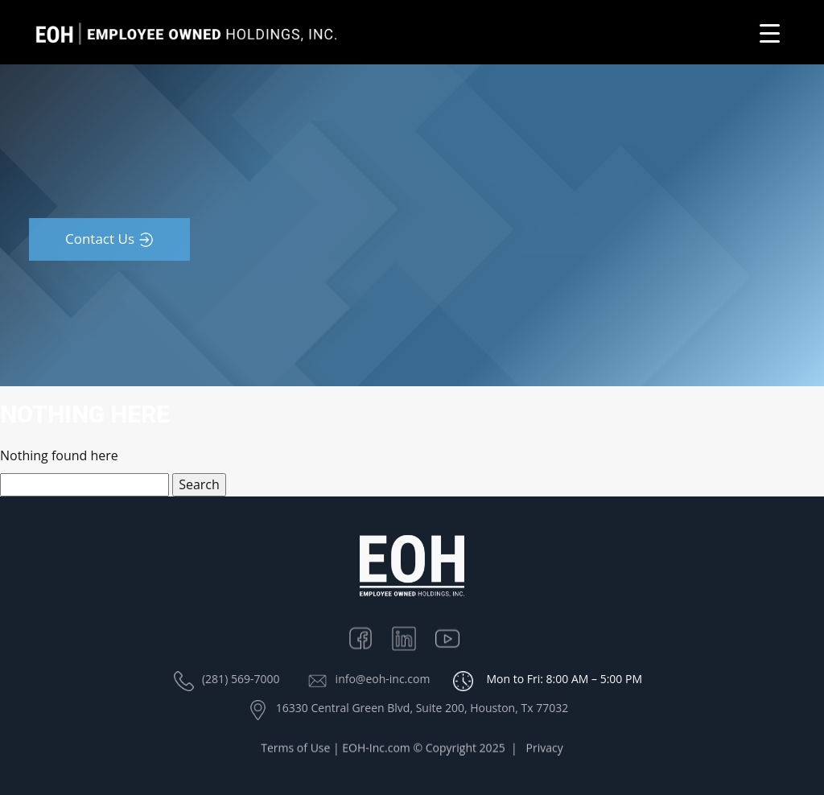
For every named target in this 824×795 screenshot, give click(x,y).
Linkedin (412, 636)
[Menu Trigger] (770, 32)
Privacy (544, 749)
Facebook (368, 636)
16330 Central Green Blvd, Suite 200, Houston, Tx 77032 (422, 707)
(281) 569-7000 (240, 678)
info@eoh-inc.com (383, 678)
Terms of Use (295, 749)
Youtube (455, 636)
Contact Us (99, 238)
